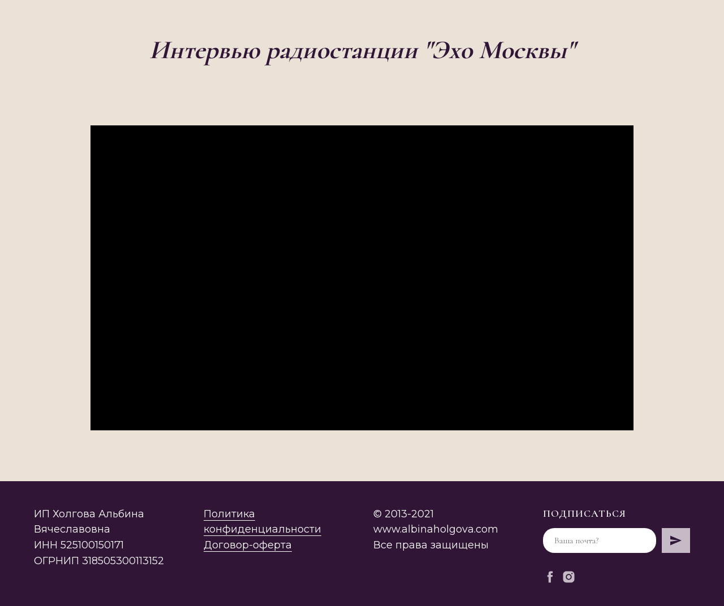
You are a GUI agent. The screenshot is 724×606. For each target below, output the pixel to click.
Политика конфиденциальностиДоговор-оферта (262, 530)
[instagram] (569, 577)
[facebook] (550, 577)
